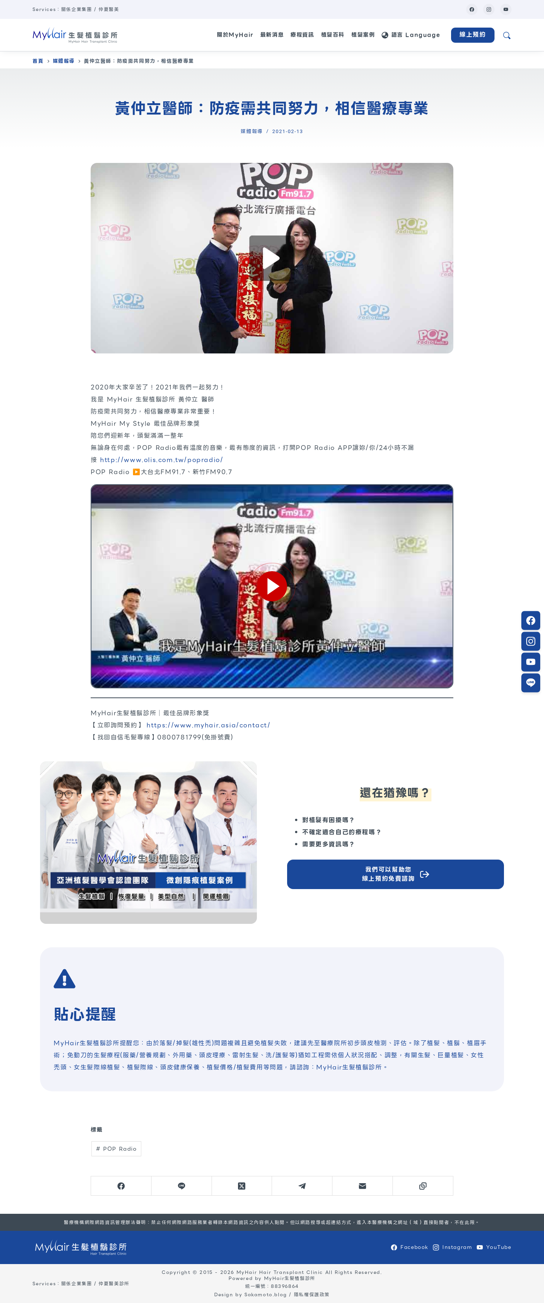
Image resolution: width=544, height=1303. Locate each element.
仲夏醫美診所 (114, 1283)
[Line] (181, 1186)
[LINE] (530, 661)
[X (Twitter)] (242, 1186)
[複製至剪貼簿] (423, 1186)
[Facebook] (472, 9)
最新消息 (272, 34)
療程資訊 (302, 34)
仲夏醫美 (109, 9)
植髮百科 (333, 34)
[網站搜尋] (507, 35)
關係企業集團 (76, 9)
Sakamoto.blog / (269, 1294)
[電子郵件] (362, 1186)
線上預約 (472, 34)
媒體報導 (252, 131)
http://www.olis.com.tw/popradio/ (161, 460)
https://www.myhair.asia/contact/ (208, 725)
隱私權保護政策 (312, 1294)
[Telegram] (302, 1186)
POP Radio (116, 1149)
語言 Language (411, 34)
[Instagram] (489, 9)
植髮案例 (363, 34)
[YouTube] (506, 9)
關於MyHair (235, 34)
